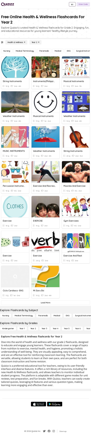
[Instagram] (53, 431)
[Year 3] (44, 328)
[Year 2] (35, 42)
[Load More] (45, 302)
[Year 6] (78, 328)
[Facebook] (49, 431)
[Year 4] (55, 328)
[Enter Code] (83, 4)
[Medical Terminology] (24, 51)
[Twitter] (44, 431)
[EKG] (69, 51)
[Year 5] (67, 328)
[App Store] (38, 404)
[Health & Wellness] (16, 42)
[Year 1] (22, 328)
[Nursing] (6, 51)
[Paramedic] (44, 51)
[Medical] (58, 51)
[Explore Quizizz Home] (7, 4)
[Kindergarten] (8, 328)
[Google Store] (54, 404)
